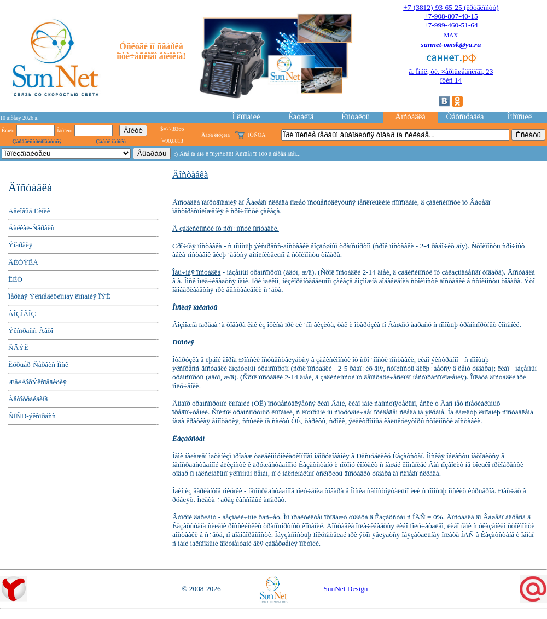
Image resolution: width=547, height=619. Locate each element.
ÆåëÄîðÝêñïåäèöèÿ (37, 382)
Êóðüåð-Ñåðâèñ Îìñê (38, 364)
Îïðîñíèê (520, 116)
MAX (451, 35)
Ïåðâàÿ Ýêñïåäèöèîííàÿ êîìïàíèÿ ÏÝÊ (59, 296)
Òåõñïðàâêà (465, 116)
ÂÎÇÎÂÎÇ (22, 314)
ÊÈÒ (15, 279)
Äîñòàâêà (410, 116)
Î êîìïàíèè (246, 116)
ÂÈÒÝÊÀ (23, 262)
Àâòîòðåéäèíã (28, 399)
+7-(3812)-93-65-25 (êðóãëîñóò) (450, 7)
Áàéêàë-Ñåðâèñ (31, 228)
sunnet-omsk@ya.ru (451, 44)
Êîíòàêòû (355, 116)
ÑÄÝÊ (18, 347)
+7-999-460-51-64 (451, 25)
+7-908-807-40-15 (451, 16)
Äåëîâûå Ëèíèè (29, 211)
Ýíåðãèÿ (20, 245)
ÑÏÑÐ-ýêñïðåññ (32, 416)
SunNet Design (345, 589)
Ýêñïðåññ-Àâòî (30, 330)
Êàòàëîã (300, 116)
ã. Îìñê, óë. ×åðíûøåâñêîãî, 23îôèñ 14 (451, 75)
